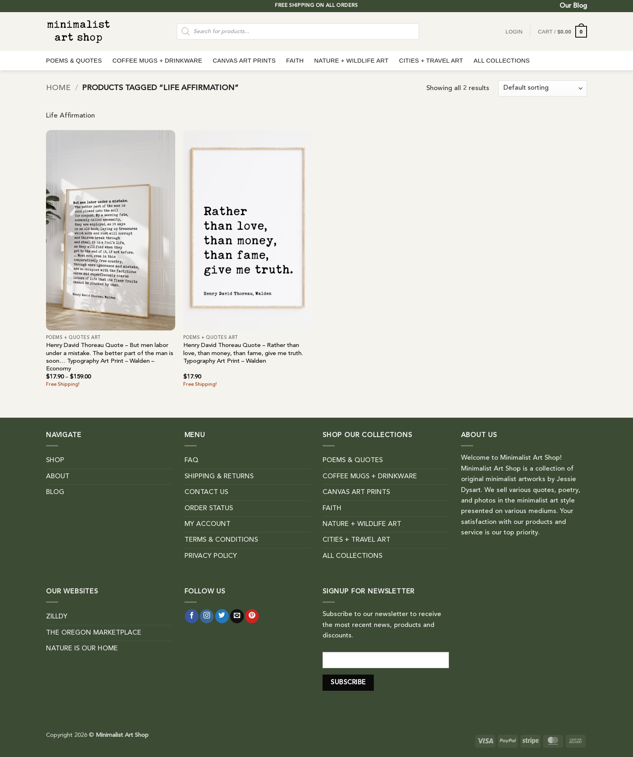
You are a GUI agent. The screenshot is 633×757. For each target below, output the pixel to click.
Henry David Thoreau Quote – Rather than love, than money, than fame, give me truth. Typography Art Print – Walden (243, 353)
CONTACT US (206, 492)
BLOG (55, 492)
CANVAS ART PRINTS (244, 60)
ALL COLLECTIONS (502, 60)
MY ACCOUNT (207, 524)
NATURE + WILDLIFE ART (351, 60)
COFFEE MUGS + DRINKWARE (157, 60)
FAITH (295, 60)
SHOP (55, 460)
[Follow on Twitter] (222, 616)
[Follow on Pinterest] (252, 616)
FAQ (191, 460)
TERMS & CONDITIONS (221, 540)
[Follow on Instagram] (207, 616)
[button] (562, 31)
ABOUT (57, 476)
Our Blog (573, 6)
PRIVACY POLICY (210, 556)
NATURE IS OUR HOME (82, 649)
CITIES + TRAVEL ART (431, 60)
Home (58, 88)
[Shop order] (542, 88)
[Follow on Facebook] (192, 616)
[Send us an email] (237, 616)
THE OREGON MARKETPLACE (93, 633)
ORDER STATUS (208, 508)
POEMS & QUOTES (74, 60)
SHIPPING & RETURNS (219, 476)
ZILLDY (56, 617)
